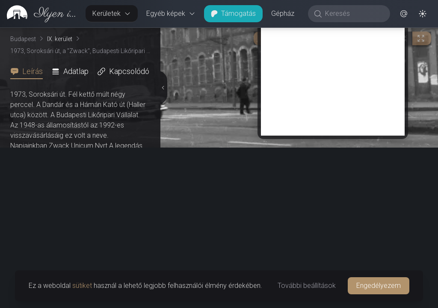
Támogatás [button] (233, 13)
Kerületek (111, 13)
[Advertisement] (333, 76)
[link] (39, 13)
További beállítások (307, 285)
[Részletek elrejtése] (162, 88)
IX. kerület (59, 39)
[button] (403, 13)
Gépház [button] (282, 13)
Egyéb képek (170, 13)
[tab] (29, 71)
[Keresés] (354, 14)
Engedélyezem (378, 285)
